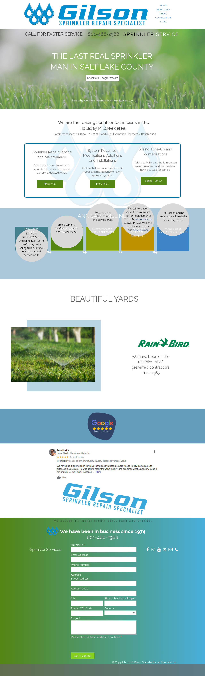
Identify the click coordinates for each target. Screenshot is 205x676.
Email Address (79, 554)
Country (109, 608)
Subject (75, 618)
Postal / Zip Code (81, 608)
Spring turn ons (28, 223)
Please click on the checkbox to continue (96, 637)
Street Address (80, 578)
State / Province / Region (119, 598)
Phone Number (80, 564)
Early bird (31, 209)
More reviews (102, 431)
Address (76, 574)
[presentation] (95, 645)
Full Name (78, 545)
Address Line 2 (79, 588)
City (73, 598)
